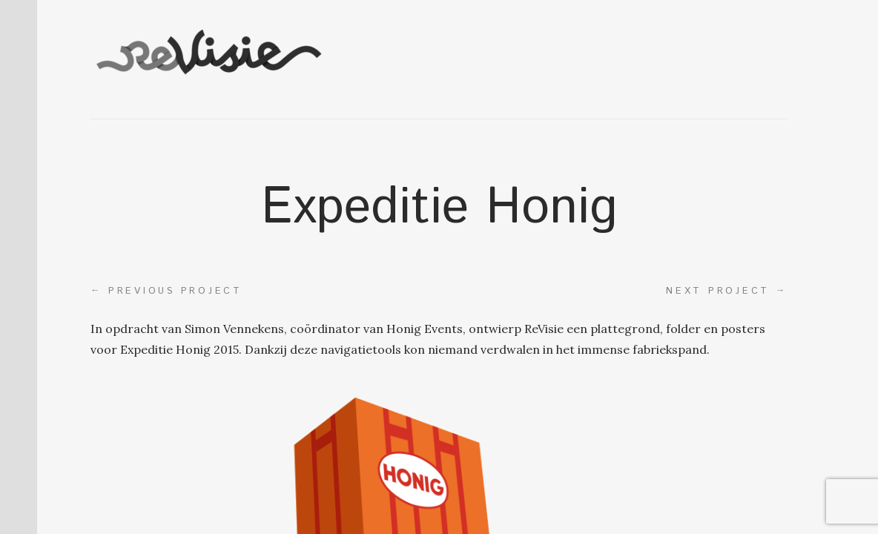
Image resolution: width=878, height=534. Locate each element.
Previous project (166, 290)
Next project (727, 290)
